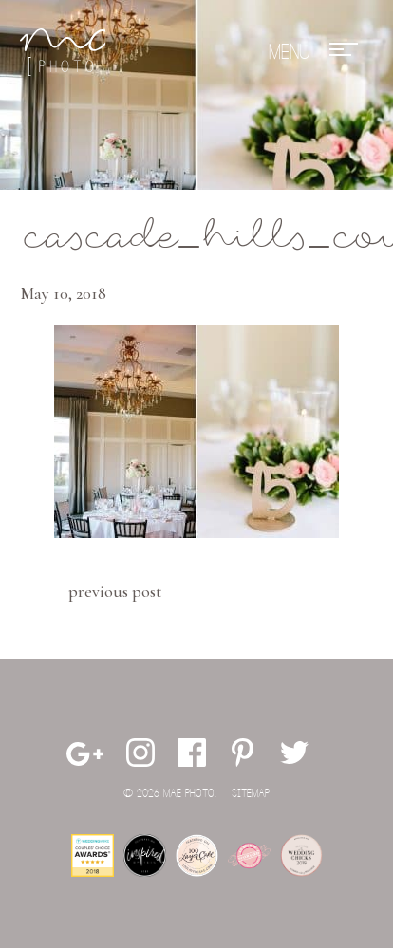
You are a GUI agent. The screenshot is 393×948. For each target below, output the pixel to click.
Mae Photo (62, 52)
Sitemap (251, 794)
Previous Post (114, 591)
